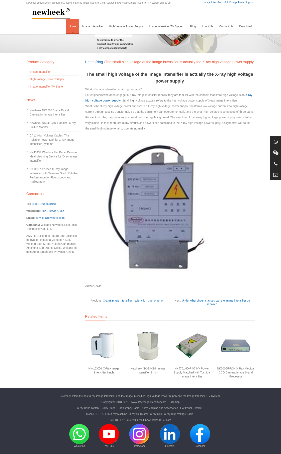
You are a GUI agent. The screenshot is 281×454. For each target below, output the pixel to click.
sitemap (175, 401)
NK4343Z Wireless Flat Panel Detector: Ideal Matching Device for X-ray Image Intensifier (54, 156)
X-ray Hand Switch (88, 407)
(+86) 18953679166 (44, 203)
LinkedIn (170, 435)
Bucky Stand (108, 407)
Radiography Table (128, 407)
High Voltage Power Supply (238, 2)
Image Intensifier (213, 2)
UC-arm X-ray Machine (114, 413)
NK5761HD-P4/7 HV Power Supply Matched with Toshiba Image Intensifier (192, 372)
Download (245, 26)
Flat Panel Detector (191, 407)
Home (72, 26)
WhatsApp (79, 435)
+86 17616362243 (125, 419)
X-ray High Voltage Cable (178, 413)
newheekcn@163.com (158, 419)
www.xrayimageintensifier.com (148, 401)
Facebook (200, 435)
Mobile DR (92, 413)
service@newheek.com (49, 217)
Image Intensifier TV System (166, 26)
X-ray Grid (156, 413)
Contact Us (226, 26)
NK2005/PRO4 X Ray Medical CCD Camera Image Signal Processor (235, 372)
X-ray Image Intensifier (102, 395)
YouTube (109, 435)
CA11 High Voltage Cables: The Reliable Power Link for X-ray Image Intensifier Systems (52, 139)
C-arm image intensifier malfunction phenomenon (133, 300)
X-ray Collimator (138, 413)
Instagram (139, 435)
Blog (193, 26)
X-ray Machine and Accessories (159, 407)
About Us (207, 26)
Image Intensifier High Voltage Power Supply (151, 395)
